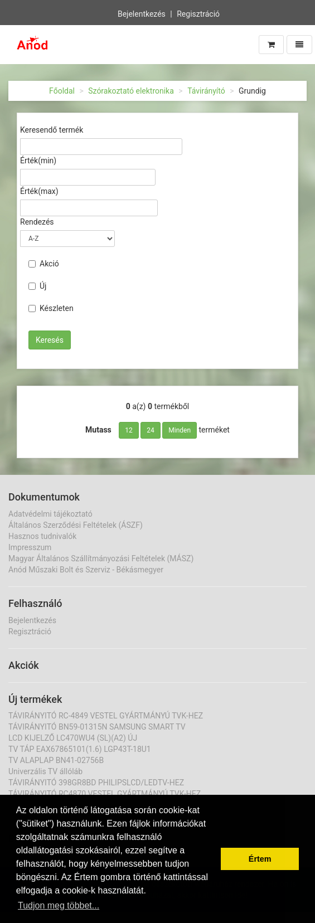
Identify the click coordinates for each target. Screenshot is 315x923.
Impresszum (29, 547)
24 (150, 430)
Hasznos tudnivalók (42, 536)
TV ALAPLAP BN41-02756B (56, 760)
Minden (179, 430)
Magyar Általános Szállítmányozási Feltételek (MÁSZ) (100, 558)
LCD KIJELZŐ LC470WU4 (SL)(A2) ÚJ (72, 737)
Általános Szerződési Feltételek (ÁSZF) (75, 525)
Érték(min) (38, 160)
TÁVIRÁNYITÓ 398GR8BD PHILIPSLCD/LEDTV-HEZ (96, 782)
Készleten (51, 308)
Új (37, 285)
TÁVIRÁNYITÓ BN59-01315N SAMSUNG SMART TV (97, 726)
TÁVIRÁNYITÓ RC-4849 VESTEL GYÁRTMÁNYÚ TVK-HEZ (105, 715)
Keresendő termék (51, 129)
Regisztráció (198, 13)
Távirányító (206, 90)
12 (129, 430)
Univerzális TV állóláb (45, 771)
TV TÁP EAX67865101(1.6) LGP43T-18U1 (79, 749)
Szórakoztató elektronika (131, 90)
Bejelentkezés (142, 13)
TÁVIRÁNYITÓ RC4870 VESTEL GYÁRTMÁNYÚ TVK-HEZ (104, 793)
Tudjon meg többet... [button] (58, 905)
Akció (43, 263)
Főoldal (62, 90)
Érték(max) (39, 191)
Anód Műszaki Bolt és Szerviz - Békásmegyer (85, 569)
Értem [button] (260, 858)
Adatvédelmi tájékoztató (50, 513)
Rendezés (37, 221)
